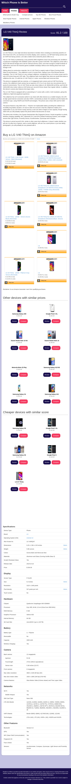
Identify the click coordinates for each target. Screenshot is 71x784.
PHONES (14, 11)
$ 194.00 (52, 315)
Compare (23, 321)
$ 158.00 (19, 429)
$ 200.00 (19, 368)
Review (14, 321)
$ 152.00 (52, 429)
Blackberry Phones (9, 22)
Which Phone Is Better (14, 2)
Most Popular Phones (9, 18)
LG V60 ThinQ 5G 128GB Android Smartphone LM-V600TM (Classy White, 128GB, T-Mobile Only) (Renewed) (50, 187)
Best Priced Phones (55, 15)
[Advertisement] (35, 512)
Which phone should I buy (11, 15)
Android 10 (30, 538)
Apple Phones (37, 18)
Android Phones (24, 18)
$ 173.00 (19, 456)
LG (39, 246)
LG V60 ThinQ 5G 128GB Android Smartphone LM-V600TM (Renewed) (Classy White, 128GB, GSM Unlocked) (50, 158)
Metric (65, 545)
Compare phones (27, 15)
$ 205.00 (19, 395)
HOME (5, 11)
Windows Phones (49, 18)
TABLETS (24, 11)
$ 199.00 (19, 341)
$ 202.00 (19, 315)
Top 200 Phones (41, 15)
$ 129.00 (51, 456)
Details (38, 138)
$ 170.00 (19, 483)
